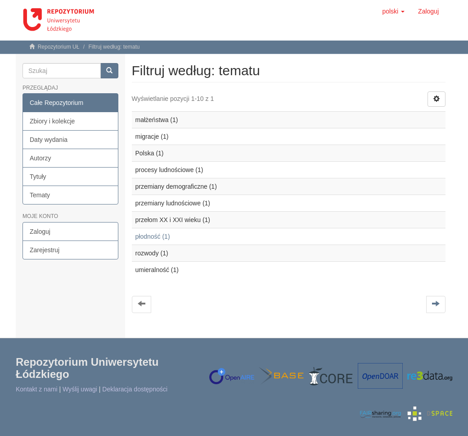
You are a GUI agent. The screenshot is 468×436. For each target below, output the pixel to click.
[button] (393, 11)
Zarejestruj (44, 250)
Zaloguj (40, 231)
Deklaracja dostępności (134, 389)
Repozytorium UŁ (59, 47)
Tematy (40, 195)
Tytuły (38, 176)
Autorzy (40, 158)
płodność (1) (152, 236)
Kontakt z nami (37, 389)
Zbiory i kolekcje (52, 121)
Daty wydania (49, 139)
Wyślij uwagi (80, 389)
